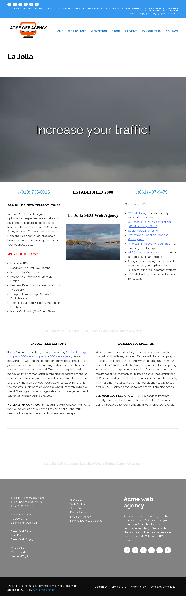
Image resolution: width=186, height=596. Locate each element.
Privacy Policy (138, 586)
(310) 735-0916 (36, 502)
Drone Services (79, 512)
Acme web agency (44, 589)
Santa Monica (133, 8)
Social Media (77, 508)
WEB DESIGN (99, 31)
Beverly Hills (95, 8)
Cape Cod (64, 8)
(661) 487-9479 (139, 14)
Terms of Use (118, 586)
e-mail (173, 14)
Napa (16, 8)
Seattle (27, 8)
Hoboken (154, 10)
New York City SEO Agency (86, 520)
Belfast (39, 8)
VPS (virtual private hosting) (145, 252)
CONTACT (172, 31)
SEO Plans (76, 500)
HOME (59, 31)
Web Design (77, 504)
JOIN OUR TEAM (151, 31)
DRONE (116, 31)
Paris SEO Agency (154, 8)
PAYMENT (131, 31)
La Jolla (51, 8)
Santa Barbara (114, 8)
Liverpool (78, 8)
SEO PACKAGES (171, 10)
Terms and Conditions (162, 586)
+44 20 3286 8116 (27, 506)
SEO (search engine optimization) (149, 222)
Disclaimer (101, 586)
